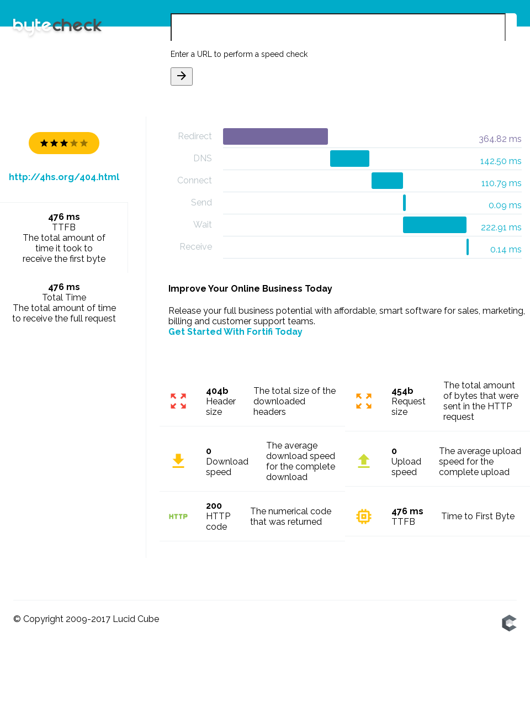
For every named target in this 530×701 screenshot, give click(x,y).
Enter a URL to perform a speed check (239, 54)
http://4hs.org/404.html (64, 177)
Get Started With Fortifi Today (235, 331)
